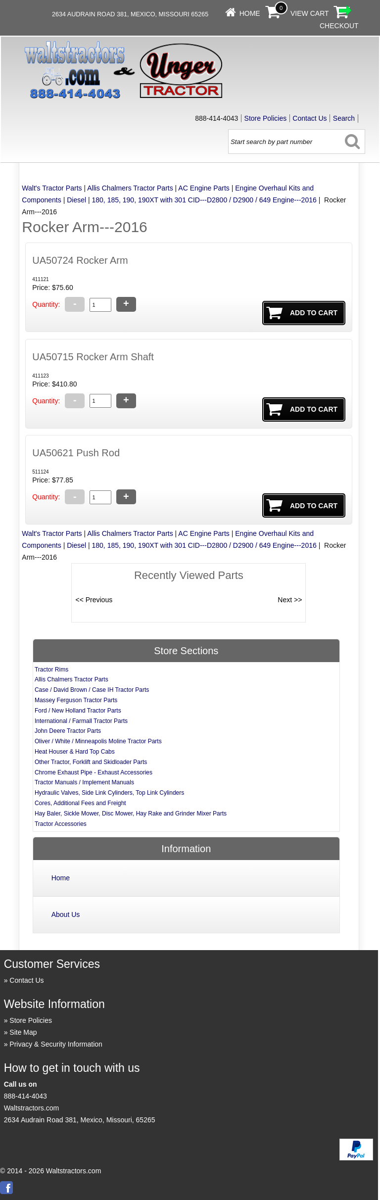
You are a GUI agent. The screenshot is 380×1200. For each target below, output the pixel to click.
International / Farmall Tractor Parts (81, 721)
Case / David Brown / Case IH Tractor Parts (92, 689)
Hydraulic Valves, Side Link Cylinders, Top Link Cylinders (109, 792)
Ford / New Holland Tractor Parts (78, 710)
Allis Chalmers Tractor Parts (130, 188)
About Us (65, 914)
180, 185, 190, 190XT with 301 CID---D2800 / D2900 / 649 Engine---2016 (204, 200)
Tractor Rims (51, 669)
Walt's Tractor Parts (52, 188)
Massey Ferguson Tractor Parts (76, 700)
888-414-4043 (25, 1096)
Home (249, 13)
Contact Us (309, 118)
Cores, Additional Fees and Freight (80, 803)
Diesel (76, 200)
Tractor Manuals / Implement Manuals (84, 782)
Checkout (339, 26)
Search (344, 118)
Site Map (23, 1032)
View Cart (309, 13)
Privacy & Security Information (55, 1044)
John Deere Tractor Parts (68, 730)
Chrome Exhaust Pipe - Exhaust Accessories (93, 772)
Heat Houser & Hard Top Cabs (75, 751)
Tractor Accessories (61, 823)
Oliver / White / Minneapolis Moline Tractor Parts (98, 741)
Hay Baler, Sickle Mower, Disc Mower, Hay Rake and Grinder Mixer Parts (131, 813)
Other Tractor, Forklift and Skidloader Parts (91, 762)
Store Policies (265, 118)
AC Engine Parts (204, 188)
